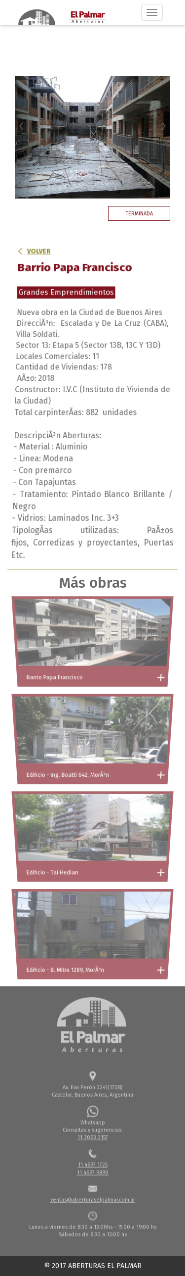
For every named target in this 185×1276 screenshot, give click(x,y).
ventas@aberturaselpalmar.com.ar (92, 1198)
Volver (38, 262)
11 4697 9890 (93, 1171)
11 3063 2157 (92, 1136)
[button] (26, 137)
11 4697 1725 (93, 1163)
